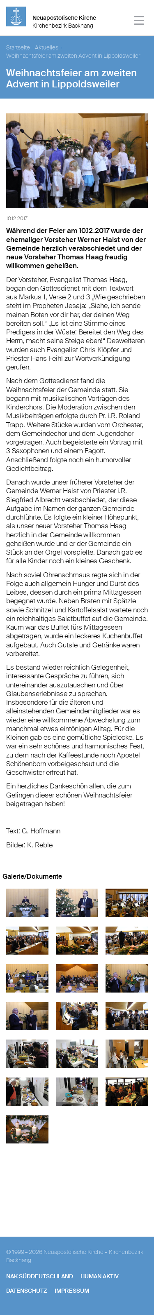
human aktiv (99, 1276)
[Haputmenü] (139, 21)
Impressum (72, 1290)
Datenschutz (26, 1290)
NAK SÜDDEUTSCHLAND (39, 1276)
